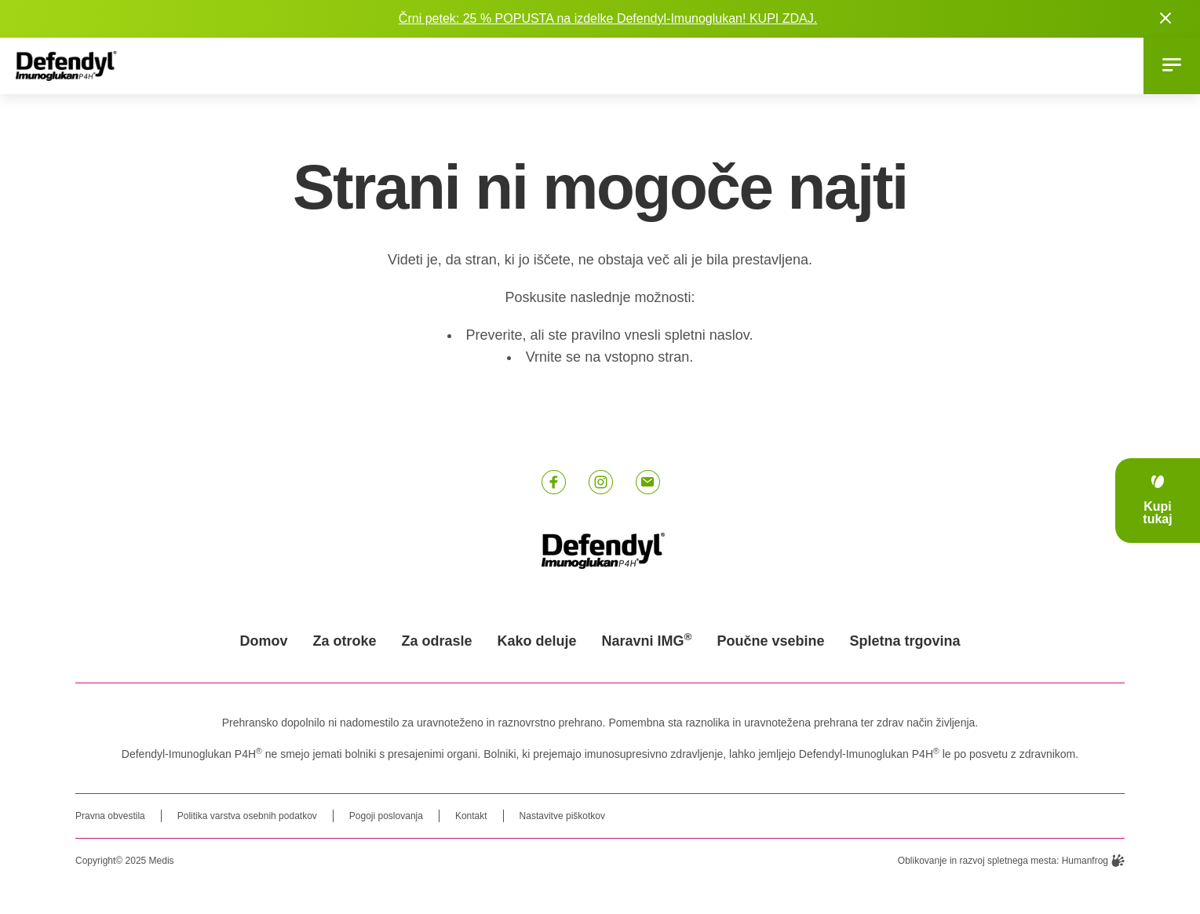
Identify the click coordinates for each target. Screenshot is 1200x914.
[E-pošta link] (647, 482)
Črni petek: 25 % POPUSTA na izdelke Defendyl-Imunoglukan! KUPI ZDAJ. (608, 18)
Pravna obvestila (110, 815)
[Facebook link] (553, 482)
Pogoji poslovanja (386, 815)
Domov (263, 641)
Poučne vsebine (771, 641)
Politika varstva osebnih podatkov (247, 815)
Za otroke (344, 641)
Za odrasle (436, 641)
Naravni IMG (647, 641)
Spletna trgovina (905, 641)
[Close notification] (1165, 18)
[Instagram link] (600, 482)
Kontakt (471, 815)
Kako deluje (536, 641)
